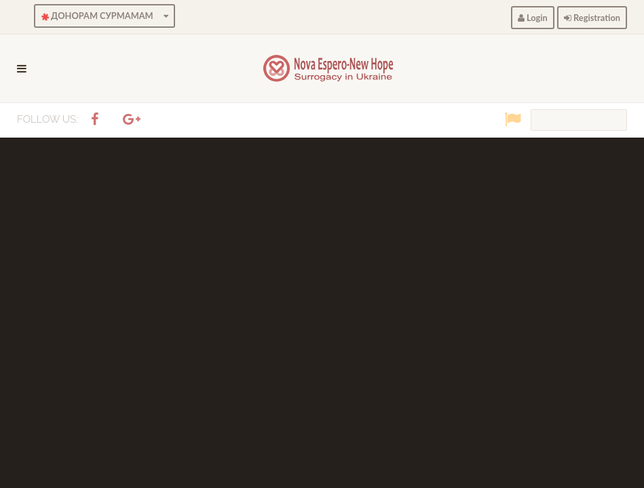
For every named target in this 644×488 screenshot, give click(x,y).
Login (533, 17)
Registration (592, 17)
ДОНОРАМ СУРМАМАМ (103, 16)
